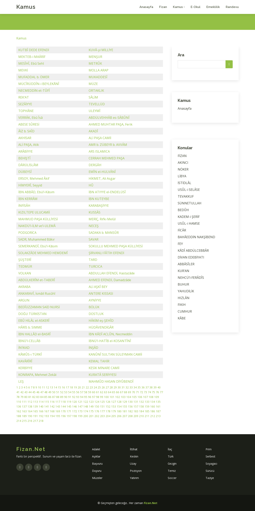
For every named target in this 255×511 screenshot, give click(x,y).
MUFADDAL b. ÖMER (33, 77)
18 (71, 387)
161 (158, 406)
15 (59, 387)
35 (139, 387)
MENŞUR (95, 57)
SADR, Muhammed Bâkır (36, 239)
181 (124, 411)
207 (124, 416)
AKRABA (24, 287)
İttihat (133, 449)
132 (141, 402)
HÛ (91, 185)
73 (145, 392)
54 (69, 392)
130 (130, 402)
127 (113, 402)
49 (49, 392)
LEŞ (21, 381)
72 (141, 392)
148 (85, 406)
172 (74, 411)
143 (57, 406)
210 (141, 416)
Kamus (25, 7)
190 (29, 416)
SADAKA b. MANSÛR (104, 232)
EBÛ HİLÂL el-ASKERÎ (33, 320)
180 (119, 411)
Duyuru (96, 471)
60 (93, 392)
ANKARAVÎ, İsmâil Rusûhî (36, 293)
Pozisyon (136, 471)
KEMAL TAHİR (99, 361)
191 (35, 416)
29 (115, 387)
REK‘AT (23, 97)
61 (97, 392)
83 (37, 397)
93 (77, 397)
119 (69, 402)
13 (51, 387)
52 (61, 392)
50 (53, 392)
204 (108, 416)
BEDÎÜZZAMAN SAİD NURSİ (39, 307)
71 (137, 392)
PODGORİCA (27, 232)
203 (102, 416)
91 (69, 397)
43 (25, 392)
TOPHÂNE (26, 111)
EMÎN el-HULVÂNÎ (102, 172)
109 (156, 397)
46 (37, 392)
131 (135, 402)
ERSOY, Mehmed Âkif (33, 178)
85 (45, 397)
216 (29, 421)
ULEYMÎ (94, 111)
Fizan (163, 7)
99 (101, 397)
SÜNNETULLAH (189, 203)
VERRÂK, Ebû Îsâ (30, 117)
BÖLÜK (94, 307)
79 (22, 397)
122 (85, 402)
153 (113, 406)
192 (41, 416)
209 (135, 416)
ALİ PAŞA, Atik (28, 144)
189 (24, 416)
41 (18, 392)
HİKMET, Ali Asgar (102, 178)
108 (151, 397)
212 (152, 416)
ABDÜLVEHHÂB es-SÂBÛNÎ (109, 117)
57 (81, 392)
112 (29, 402)
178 (108, 411)
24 (95, 387)
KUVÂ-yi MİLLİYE (101, 50)
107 (145, 397)
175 (91, 411)
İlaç (170, 449)
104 (128, 397)
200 (85, 416)
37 (147, 387)
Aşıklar (96, 456)
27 (107, 387)
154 (119, 406)
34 (135, 387)
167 (46, 411)
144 (63, 406)
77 (161, 392)
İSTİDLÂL (184, 183)
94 (81, 397)
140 (41, 406)
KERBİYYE (25, 368)
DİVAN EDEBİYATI (191, 257)
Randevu (232, 7)
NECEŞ (94, 226)
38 (151, 387)
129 (124, 402)
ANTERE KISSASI (101, 293)
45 (33, 392)
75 (153, 392)
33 (131, 387)
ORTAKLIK (96, 90)
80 (25, 397)
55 (73, 392)
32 (127, 387)
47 (41, 392)
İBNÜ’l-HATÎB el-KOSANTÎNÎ (110, 341)
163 (24, 411)
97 (93, 397)
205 (113, 416)
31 (123, 387)
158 (141, 406)
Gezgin (172, 463)
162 (18, 411)
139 (35, 406)
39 (155, 387)
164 (29, 411)
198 (74, 416)
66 (117, 392)
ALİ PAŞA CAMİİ (100, 138)
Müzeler (97, 478)
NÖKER (183, 169)
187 (158, 411)
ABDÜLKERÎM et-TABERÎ (36, 280)
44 (29, 392)
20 (79, 387)
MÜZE (93, 84)
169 (57, 411)
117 (57, 402)
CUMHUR (185, 311)
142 (52, 406)
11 (43, 387)
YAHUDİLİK (186, 291)
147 (80, 406)
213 (158, 416)
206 (119, 416)
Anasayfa (146, 7)
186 (152, 411)
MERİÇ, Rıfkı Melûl (102, 219)
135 (158, 402)
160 (152, 406)
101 (112, 397)
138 (29, 406)
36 (143, 387)
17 (67, 387)
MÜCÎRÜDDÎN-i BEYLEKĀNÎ (38, 84)
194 (52, 416)
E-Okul (195, 7)
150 (96, 406)
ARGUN (23, 300)
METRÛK (95, 63)
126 (108, 402)
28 (111, 387)
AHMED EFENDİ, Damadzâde (110, 280)
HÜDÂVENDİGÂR (101, 327)
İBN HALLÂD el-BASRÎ (34, 334)
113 (35, 402)
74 (149, 392)
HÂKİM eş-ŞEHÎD (101, 320)
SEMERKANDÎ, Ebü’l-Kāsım (38, 246)
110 (18, 402)
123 (91, 402)
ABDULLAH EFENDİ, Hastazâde (112, 273)
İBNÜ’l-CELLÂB (29, 341)
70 (133, 392)
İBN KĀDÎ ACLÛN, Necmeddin (110, 334)
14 (55, 387)
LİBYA (182, 176)
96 (89, 397)
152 (108, 406)
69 (129, 392)
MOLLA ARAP (98, 70)
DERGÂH (95, 165)
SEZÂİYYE (25, 104)
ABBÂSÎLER (186, 264)
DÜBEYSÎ (25, 172)
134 (152, 402)
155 (124, 406)
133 (147, 402)
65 (113, 392)
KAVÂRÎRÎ (25, 361)
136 (18, 406)
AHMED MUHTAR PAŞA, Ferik (110, 124)
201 (91, 416)
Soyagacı (211, 463)
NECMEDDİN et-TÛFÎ (34, 90)
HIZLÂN (183, 298)
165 (35, 411)
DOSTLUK (96, 314)
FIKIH (182, 304)
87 (53, 397)
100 (106, 397)
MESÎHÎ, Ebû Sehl (31, 63)
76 (157, 392)
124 (96, 402)
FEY (180, 244)
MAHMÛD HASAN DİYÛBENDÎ (111, 381)
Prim (209, 449)
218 (41, 421)
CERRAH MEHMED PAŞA (107, 158)
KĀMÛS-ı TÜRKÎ (30, 354)
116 (52, 402)
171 (69, 411)
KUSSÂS (94, 212)
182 (130, 411)
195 (57, 416)
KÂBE (182, 318)
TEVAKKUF (186, 196)
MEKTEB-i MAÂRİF (31, 57)
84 (41, 397)
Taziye (210, 478)
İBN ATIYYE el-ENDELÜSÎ (107, 192)
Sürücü (210, 471)
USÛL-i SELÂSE (189, 189)
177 (102, 411)
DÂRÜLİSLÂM (28, 165)
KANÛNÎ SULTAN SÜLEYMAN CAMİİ (115, 354)
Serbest (210, 456)
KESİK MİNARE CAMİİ (104, 368)
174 (85, 411)
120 (74, 402)
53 (65, 392)
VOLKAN (24, 273)
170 (63, 411)
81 (29, 397)
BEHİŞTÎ (24, 158)
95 (85, 397)
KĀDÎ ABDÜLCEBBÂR (193, 250)
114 (41, 402)
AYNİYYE (95, 300)
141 (46, 406)
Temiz (172, 471)
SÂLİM (93, 97)
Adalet (96, 449)
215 (24, 421)
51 (57, 392)
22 (87, 387)
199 (80, 416)
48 (45, 392)
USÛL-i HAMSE (189, 223)
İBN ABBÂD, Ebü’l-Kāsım (36, 192)
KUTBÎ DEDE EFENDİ (33, 50)
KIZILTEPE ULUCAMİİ (34, 212)
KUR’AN (183, 271)
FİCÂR (182, 230)
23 (91, 387)
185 (147, 411)
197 (69, 416)
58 (85, 392)
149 (91, 406)
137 (24, 406)
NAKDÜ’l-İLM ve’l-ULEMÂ (37, 226)
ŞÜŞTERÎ (24, 259)
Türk (171, 456)
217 (35, 421)
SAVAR (93, 239)
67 (121, 392)
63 (105, 392)
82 (33, 397)
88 (57, 397)
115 (46, 402)
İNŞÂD (93, 347)
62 (101, 392)
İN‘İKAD (23, 347)
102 (117, 397)
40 (159, 387)
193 (46, 416)
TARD (93, 259)
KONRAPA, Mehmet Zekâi (37, 375)
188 (18, 416)
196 (63, 416)
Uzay (133, 463)
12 (47, 387)
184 (141, 411)
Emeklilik (213, 7)
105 (134, 397)
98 (97, 397)
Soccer (172, 478)
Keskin (134, 456)
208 (130, 416)
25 (99, 387)
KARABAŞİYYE (99, 205)
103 (123, 397)
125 (102, 402)
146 (74, 406)
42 (22, 392)
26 (103, 387)
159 (147, 406)
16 (63, 387)
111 (24, 402)
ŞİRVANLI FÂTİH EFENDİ (106, 253)
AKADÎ (93, 131)
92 (73, 397)
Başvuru (97, 463)
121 (80, 402)
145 (69, 406)
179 (113, 411)
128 (119, 402)
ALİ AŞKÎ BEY (98, 287)
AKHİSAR (24, 138)
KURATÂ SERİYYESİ (102, 375)
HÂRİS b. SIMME (30, 327)
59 (89, 392)
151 (102, 406)
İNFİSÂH (24, 205)
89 (61, 397)
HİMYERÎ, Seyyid (30, 185)
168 (52, 411)
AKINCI (183, 162)
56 (77, 392)
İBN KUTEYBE (99, 199)
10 (39, 387)
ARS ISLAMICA (99, 151)
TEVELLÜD (97, 104)
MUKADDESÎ (98, 77)
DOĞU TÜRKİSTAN (32, 314)
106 (139, 397)
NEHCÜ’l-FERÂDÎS (191, 277)
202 (96, 416)
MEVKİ (23, 70)
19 (75, 387)
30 (119, 387)
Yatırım (134, 478)
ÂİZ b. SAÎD (26, 131)
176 (96, 411)
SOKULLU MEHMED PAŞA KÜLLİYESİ (116, 246)
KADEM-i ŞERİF (189, 217)
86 (49, 397)
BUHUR (183, 284)
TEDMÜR (25, 266)
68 (125, 392)
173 (80, 411)
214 (18, 421)
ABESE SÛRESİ (28, 124)
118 (63, 402)
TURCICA (95, 266)
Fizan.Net (150, 503)
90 (65, 397)
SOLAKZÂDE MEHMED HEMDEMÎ (43, 253)
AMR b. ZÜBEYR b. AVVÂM (108, 144)
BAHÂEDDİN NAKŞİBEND (196, 237)
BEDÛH (183, 210)
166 (41, 411)
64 (109, 392)
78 (18, 397)
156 (130, 406)
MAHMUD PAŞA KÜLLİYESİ (38, 219)
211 (147, 416)
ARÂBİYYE (25, 151)
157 (135, 406)
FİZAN (182, 156)
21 (83, 387)
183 (135, 411)
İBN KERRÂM (27, 199)
